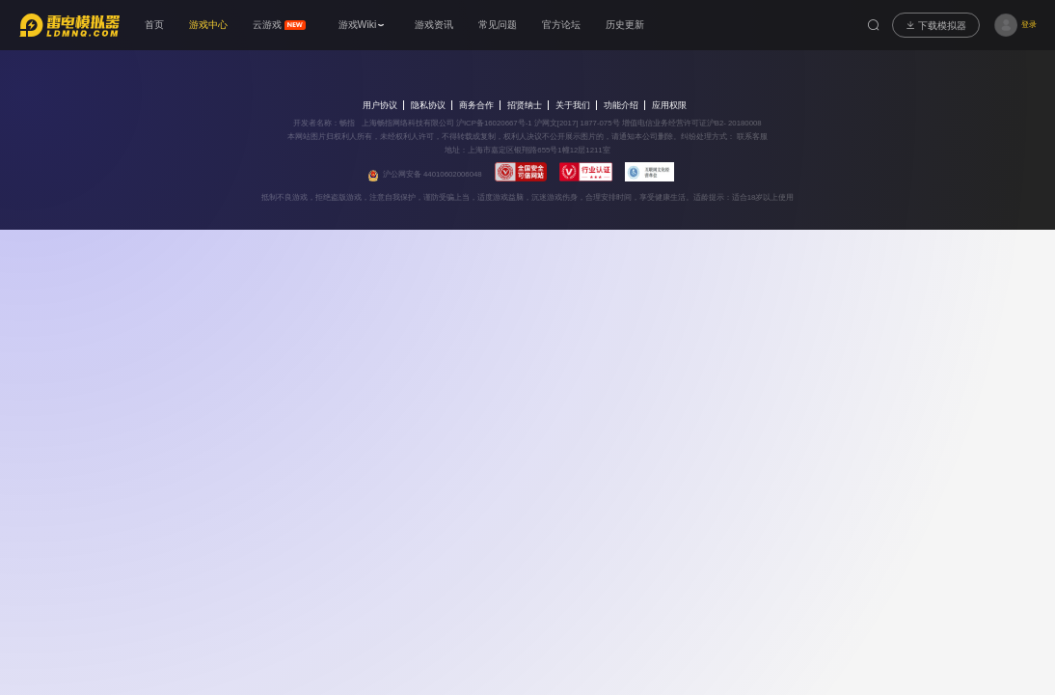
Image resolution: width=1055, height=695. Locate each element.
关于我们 (572, 105)
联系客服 (751, 136)
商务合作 (476, 105)
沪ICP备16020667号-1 (494, 123)
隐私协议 (428, 105)
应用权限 (669, 105)
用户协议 (380, 105)
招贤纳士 (524, 105)
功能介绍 (621, 105)
